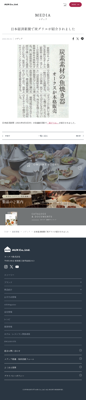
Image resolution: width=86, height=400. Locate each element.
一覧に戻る (43, 135)
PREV (7, 136)
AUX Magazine (10, 304)
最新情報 (8, 327)
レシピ (7, 319)
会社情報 (8, 312)
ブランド (8, 282)
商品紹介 (8, 290)
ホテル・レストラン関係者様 (17, 334)
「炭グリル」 (53, 123)
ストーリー (9, 275)
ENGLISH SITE (10, 341)
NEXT (78, 136)
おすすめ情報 (10, 297)
